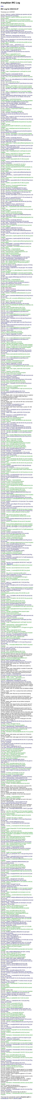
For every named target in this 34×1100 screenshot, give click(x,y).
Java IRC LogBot (17, 1098)
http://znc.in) (10, 563)
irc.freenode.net (4, 1098)
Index (2, 6)
